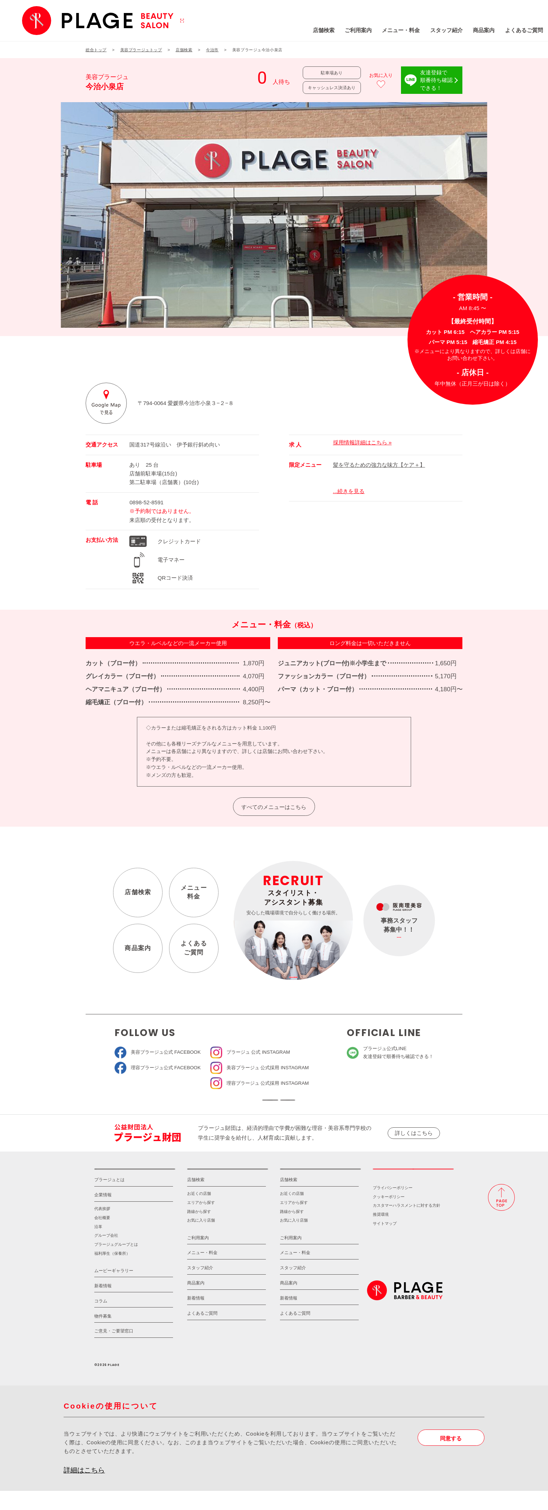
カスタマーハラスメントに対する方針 (406, 1225)
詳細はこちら (84, 1489)
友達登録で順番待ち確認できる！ (436, 80)
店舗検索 (276, 30)
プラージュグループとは (116, 1263)
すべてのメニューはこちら (273, 807)
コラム (100, 1320)
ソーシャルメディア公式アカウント (221, 1105)
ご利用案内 (310, 30)
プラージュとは (109, 1199)
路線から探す (199, 1230)
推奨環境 (381, 1233)
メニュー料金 (194, 892)
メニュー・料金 (353, 30)
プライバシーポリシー (393, 1207)
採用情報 (413, 1183)
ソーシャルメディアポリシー (326, 1105)
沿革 (98, 1246)
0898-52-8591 (146, 502)
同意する (451, 1457)
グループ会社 (106, 1255)
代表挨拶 (102, 1228)
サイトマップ (385, 1242)
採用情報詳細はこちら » (362, 442)
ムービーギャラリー (113, 1289)
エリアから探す (201, 1222)
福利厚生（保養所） (112, 1272)
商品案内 (436, 30)
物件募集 (103, 1335)
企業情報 (103, 1214)
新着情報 (103, 1304)
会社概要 (102, 1237)
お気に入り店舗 (201, 1239)
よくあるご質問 (476, 30)
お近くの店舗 (199, 1213)
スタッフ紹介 (399, 30)
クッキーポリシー (389, 1216)
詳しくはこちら (414, 1143)
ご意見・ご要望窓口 (113, 1350)
